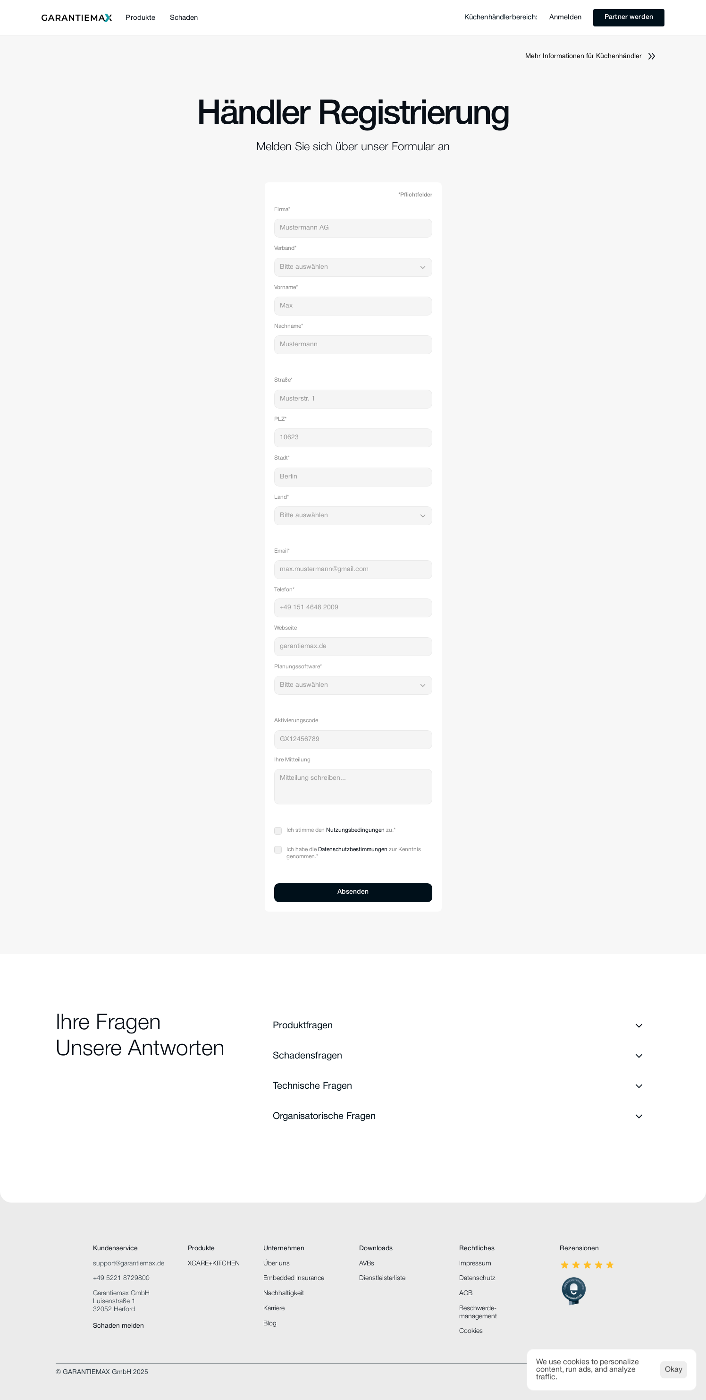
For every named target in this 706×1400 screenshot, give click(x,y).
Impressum (475, 1264)
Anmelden (565, 17)
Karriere (274, 1309)
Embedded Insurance (293, 1278)
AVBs (366, 1264)
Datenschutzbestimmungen (352, 849)
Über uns (276, 1264)
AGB (465, 1293)
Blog (270, 1324)
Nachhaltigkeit (283, 1293)
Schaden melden (118, 1326)
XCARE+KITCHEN (214, 1264)
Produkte (140, 18)
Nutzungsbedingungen (355, 830)
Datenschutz (477, 1278)
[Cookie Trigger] (471, 1331)
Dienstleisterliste (382, 1278)
